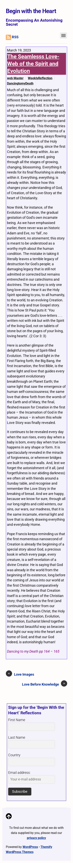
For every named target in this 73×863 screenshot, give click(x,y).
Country (14, 755)
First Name (16, 720)
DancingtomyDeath (20, 83)
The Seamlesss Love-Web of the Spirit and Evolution (33, 63)
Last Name (16, 737)
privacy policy (36, 838)
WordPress (30, 847)
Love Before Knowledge (44, 684)
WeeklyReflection (40, 78)
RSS (12, 37)
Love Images (20, 674)
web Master (15, 78)
